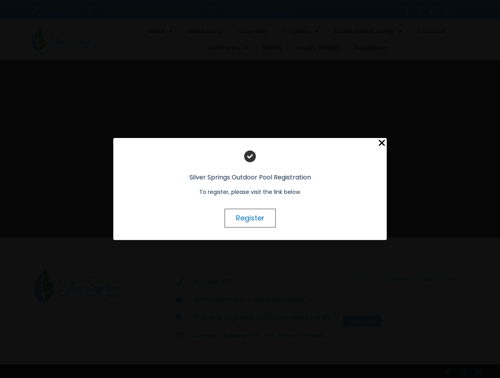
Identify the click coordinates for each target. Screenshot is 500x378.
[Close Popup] (382, 143)
